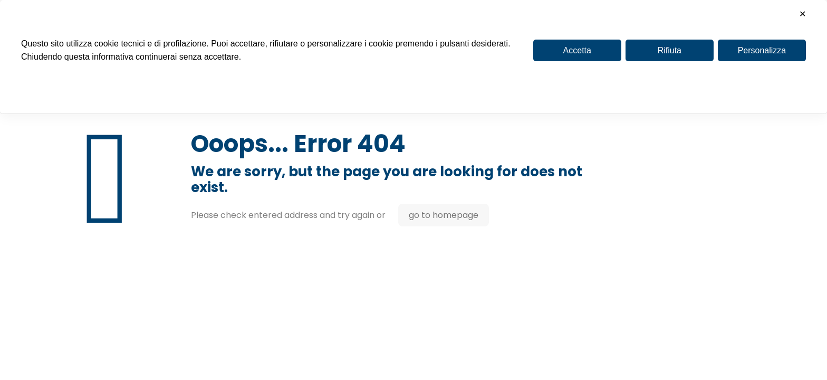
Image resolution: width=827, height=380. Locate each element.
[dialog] (413, 56)
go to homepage (443, 215)
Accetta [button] (577, 50)
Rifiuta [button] (669, 50)
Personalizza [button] (762, 50)
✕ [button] (802, 14)
